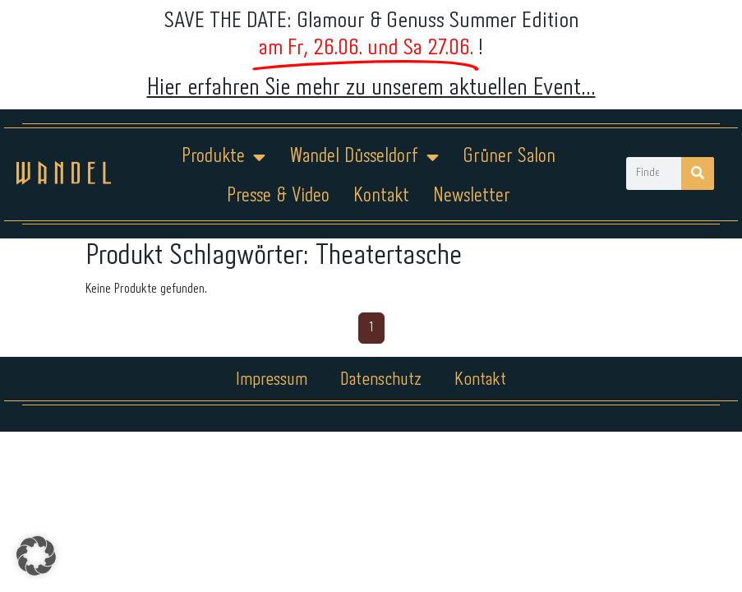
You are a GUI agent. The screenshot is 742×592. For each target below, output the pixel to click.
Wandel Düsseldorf (364, 157)
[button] (36, 556)
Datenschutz (381, 380)
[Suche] (697, 173)
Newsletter (471, 196)
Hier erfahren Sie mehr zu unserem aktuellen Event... (371, 88)
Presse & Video (278, 196)
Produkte (223, 157)
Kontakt (381, 196)
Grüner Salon (509, 156)
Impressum (271, 380)
